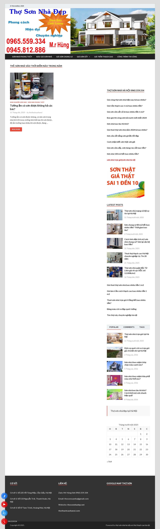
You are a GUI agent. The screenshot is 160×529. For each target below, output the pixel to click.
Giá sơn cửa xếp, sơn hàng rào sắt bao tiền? (126, 148)
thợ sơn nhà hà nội (123, 525)
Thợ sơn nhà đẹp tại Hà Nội (124, 410)
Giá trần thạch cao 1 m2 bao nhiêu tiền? (124, 106)
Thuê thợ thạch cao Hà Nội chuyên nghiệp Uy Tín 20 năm (136, 256)
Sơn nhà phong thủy (22, 57)
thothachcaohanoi (35, 113)
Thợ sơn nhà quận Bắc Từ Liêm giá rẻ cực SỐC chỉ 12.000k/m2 (135, 270)
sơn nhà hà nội (128, 160)
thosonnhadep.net (75, 504)
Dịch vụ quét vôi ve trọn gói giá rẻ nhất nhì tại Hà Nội (136, 349)
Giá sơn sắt (82, 57)
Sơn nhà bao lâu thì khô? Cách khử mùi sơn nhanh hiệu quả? (135, 393)
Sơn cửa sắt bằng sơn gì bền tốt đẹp (123, 136)
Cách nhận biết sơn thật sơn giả (121, 142)
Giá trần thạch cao (103, 57)
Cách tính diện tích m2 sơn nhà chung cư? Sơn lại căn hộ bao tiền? (137, 242)
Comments (128, 327)
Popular (113, 327)
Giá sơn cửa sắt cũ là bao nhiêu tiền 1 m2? (125, 112)
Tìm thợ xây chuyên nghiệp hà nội (122, 315)
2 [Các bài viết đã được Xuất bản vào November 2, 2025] (146, 434)
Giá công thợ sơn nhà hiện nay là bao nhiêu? (126, 100)
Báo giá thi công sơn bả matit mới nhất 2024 (127, 118)
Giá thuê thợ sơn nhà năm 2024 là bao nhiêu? (127, 130)
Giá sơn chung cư (64, 57)
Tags (141, 327)
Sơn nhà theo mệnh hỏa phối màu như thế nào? (137, 377)
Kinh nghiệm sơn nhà (18, 102)
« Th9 (109, 461)
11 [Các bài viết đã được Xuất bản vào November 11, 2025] (116, 444)
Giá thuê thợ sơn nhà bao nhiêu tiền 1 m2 (125, 285)
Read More (16, 129)
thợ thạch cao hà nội (142, 525)
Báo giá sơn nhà (44, 57)
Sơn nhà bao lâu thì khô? (118, 124)
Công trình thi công (127, 57)
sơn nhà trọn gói (114, 160)
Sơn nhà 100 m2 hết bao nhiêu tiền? (123, 154)
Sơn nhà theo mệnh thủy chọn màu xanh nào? (135, 363)
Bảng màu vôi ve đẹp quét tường (121, 309)
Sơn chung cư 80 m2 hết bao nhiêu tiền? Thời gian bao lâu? (137, 227)
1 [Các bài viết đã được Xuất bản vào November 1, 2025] (140, 434)
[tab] (114, 327)
